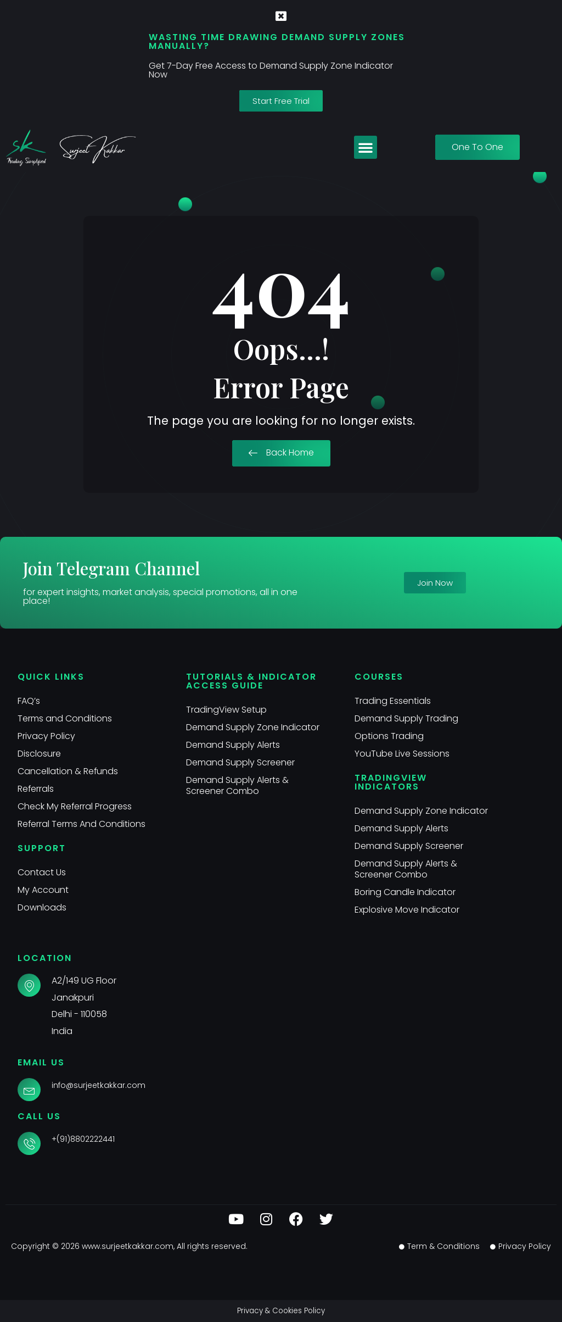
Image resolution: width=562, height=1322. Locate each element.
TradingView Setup (226, 709)
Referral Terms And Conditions (82, 824)
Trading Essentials (393, 701)
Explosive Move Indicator (407, 909)
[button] (365, 147)
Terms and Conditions (65, 718)
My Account (43, 890)
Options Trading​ (389, 736)
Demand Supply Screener (240, 762)
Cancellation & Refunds (68, 771)
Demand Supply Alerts (233, 744)
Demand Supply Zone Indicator (252, 727)
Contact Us (42, 872)
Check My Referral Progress (75, 806)
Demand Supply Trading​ (406, 718)
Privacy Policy (46, 736)
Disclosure (39, 753)
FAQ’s (29, 701)
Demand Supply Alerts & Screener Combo (237, 785)
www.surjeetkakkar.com (127, 1246)
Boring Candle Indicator (405, 892)
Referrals (36, 788)
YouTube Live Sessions (402, 753)
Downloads (42, 907)
